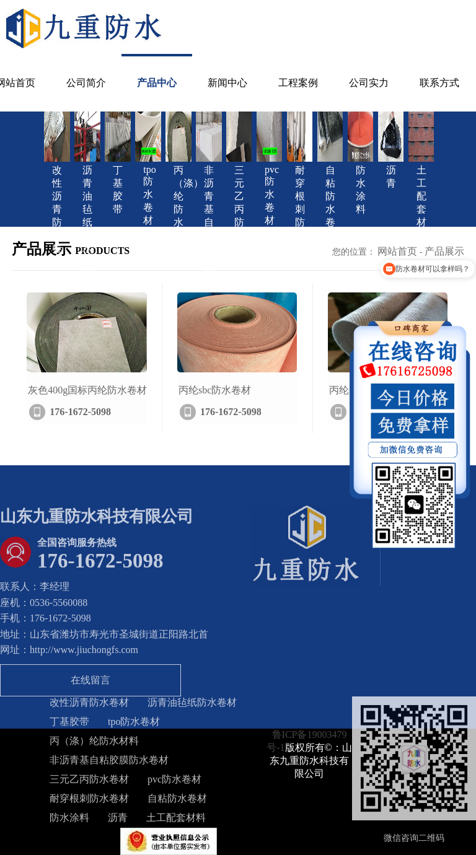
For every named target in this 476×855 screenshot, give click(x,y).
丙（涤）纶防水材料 (94, 744)
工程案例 (298, 82)
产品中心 (157, 82)
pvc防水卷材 (174, 782)
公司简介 (86, 82)
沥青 (118, 820)
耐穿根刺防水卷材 (89, 801)
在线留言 (90, 683)
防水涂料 (69, 820)
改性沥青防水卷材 (89, 705)
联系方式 (439, 82)
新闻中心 (227, 82)
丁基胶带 (69, 724)
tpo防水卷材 (134, 724)
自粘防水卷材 (177, 801)
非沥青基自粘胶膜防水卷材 (109, 763)
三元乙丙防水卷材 (89, 782)
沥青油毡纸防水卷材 (192, 705)
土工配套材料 (176, 820)
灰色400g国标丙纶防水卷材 (88, 404)
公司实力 (369, 82)
